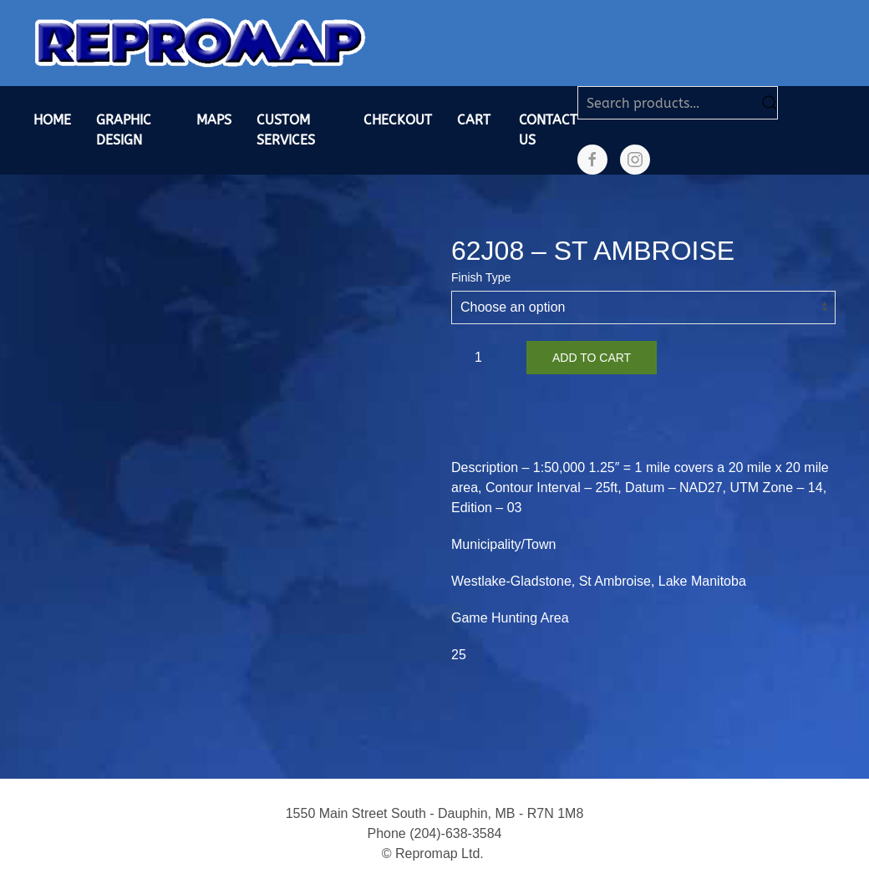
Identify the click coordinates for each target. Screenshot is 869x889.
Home (52, 120)
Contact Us (548, 130)
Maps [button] (213, 120)
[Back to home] (200, 43)
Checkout (397, 120)
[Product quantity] (484, 357)
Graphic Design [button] (123, 130)
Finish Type (481, 277)
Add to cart (591, 357)
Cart (473, 120)
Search (769, 102)
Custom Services (286, 130)
